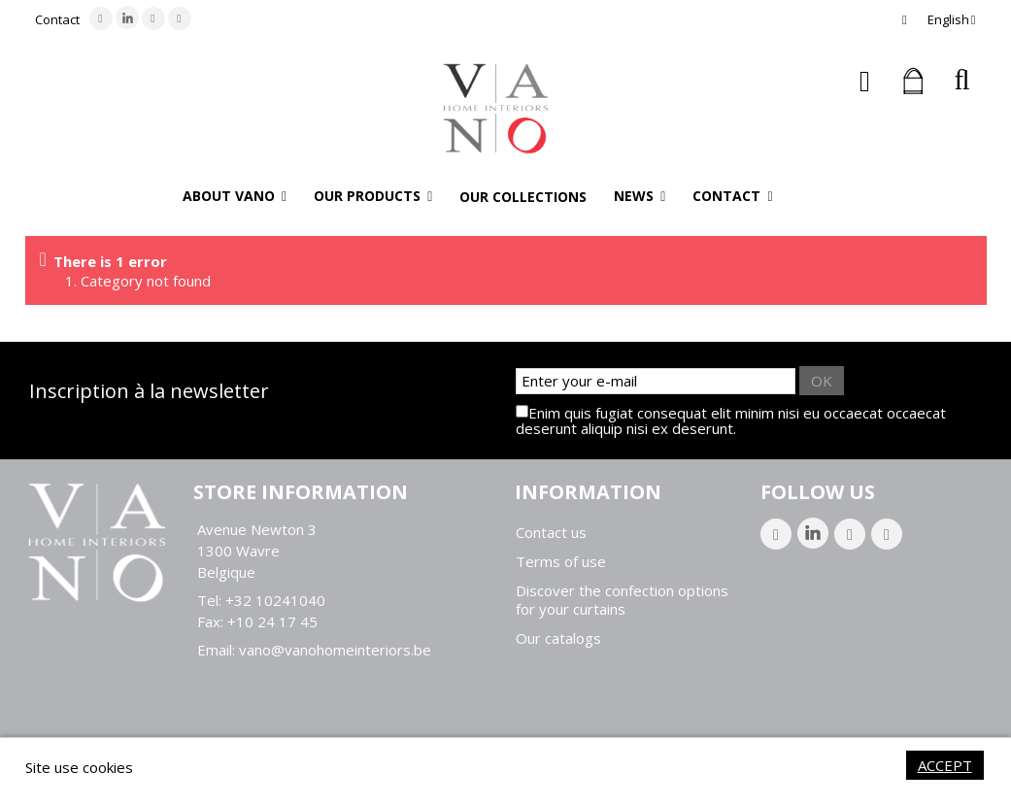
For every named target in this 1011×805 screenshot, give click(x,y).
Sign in (864, 81)
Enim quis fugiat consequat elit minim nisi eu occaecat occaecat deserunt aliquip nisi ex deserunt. (731, 420)
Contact (57, 19)
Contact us (551, 532)
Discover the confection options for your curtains (622, 600)
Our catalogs (558, 638)
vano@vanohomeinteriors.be (335, 649)
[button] (234, 196)
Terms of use (561, 562)
